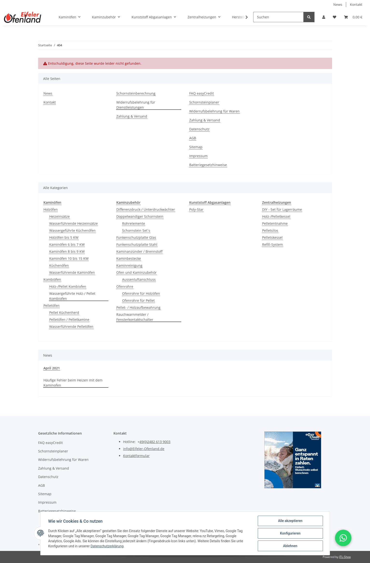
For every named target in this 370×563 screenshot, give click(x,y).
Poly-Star (196, 209)
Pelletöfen (51, 305)
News (337, 4)
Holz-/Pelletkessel (276, 216)
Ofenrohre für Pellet (138, 300)
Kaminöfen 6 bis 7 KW (67, 244)
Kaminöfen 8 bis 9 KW (67, 251)
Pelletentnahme (275, 223)
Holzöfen (50, 209)
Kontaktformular (136, 455)
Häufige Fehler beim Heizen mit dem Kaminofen (73, 382)
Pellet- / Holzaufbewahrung (138, 307)
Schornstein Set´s (136, 230)
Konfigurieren (290, 533)
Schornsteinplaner (204, 102)
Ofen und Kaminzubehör (136, 272)
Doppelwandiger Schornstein (139, 216)
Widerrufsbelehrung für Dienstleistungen (135, 105)
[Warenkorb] (353, 17)
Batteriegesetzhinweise (208, 164)
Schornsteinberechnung (135, 93)
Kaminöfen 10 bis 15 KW (69, 258)
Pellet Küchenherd (64, 312)
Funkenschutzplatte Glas (136, 237)
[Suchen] (278, 17)
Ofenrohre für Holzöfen (141, 293)
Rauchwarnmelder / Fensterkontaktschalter (134, 317)
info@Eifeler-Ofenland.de (143, 448)
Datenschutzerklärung (107, 546)
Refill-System (272, 244)
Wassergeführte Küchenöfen (72, 230)
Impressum (198, 156)
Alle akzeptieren (290, 521)
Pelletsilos (270, 230)
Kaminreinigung (129, 265)
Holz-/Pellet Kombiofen (67, 286)
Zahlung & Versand (131, 116)
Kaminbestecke (128, 258)
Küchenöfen (59, 265)
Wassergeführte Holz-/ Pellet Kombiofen (72, 296)
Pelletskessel (272, 237)
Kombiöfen (52, 279)
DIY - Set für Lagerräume (282, 209)
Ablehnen (290, 546)
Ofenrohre (124, 286)
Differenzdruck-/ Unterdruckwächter (145, 209)
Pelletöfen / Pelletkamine (69, 319)
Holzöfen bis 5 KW (63, 237)
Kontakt (356, 4)
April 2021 (51, 368)
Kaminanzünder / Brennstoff (139, 251)
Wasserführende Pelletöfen (71, 326)
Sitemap (195, 147)
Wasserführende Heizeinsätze (73, 223)
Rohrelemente (133, 223)
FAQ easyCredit (201, 93)
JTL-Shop (345, 557)
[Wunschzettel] (334, 17)
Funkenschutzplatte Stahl (136, 244)
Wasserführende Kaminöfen (72, 272)
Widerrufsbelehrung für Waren (214, 111)
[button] (323, 17)
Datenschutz (199, 129)
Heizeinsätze (59, 216)
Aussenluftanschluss (139, 279)
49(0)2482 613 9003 (155, 441)
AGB (192, 138)
